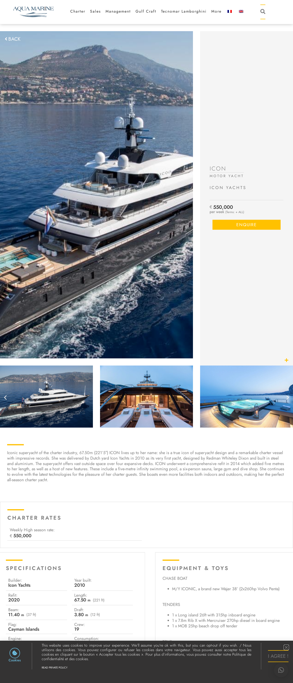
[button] (281, 670)
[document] (146, 341)
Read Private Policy (54, 667)
